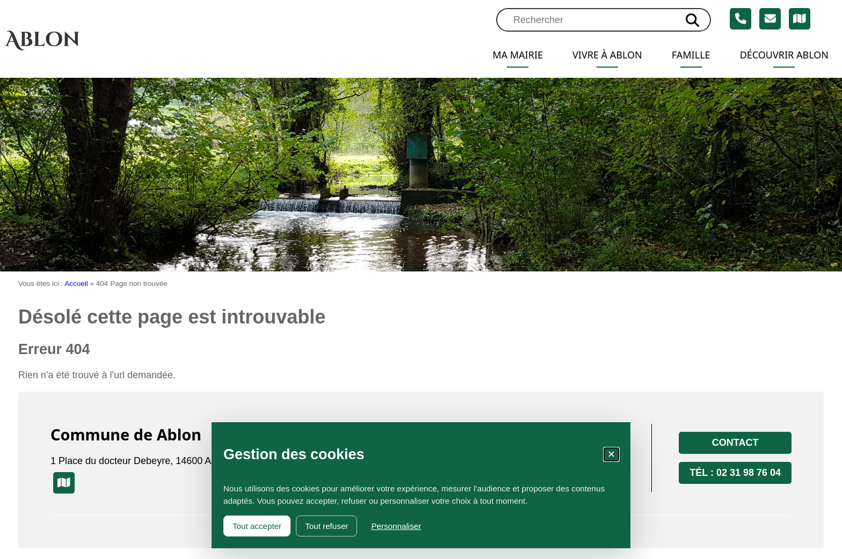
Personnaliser (396, 526)
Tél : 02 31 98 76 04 (735, 472)
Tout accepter (257, 526)
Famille (691, 54)
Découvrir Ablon (784, 54)
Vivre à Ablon (607, 54)
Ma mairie (517, 54)
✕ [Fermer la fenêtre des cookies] (611, 454)
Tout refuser (326, 526)
